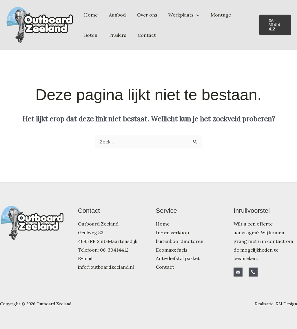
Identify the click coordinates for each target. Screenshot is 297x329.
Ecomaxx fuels (171, 250)
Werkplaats (174, 15)
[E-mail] (238, 272)
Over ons (142, 15)
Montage (212, 15)
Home (90, 15)
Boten (238, 15)
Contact (119, 35)
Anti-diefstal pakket (178, 258)
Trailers (92, 35)
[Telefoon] (253, 272)
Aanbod (114, 15)
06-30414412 (114, 250)
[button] (274, 24)
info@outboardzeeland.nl (106, 267)
